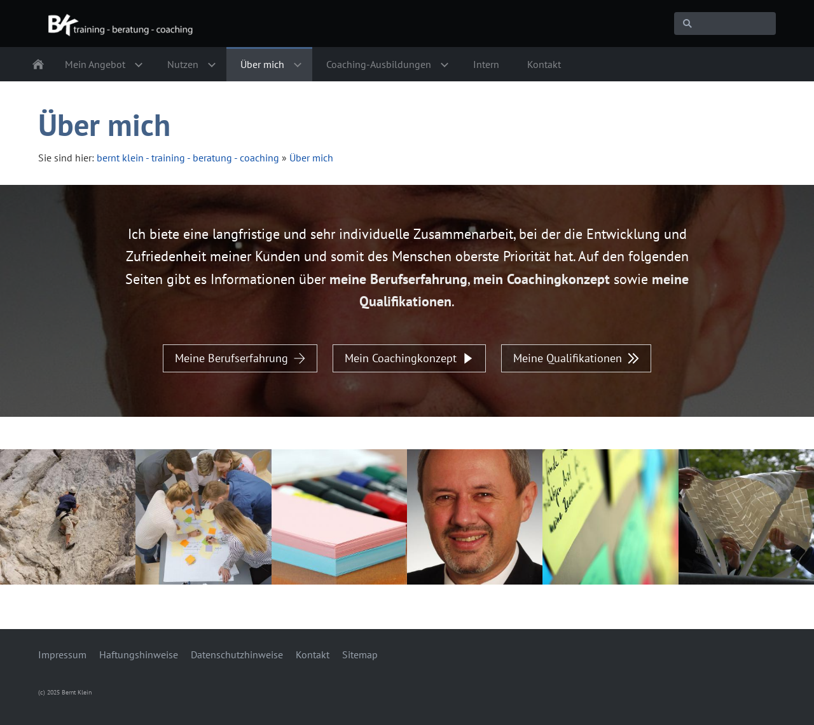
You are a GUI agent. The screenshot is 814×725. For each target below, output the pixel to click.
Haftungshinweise (138, 654)
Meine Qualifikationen (576, 358)
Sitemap (360, 654)
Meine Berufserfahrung (240, 358)
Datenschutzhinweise (237, 654)
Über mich (311, 157)
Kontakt (312, 654)
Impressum (62, 654)
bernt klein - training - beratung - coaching (188, 157)
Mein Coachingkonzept (409, 358)
